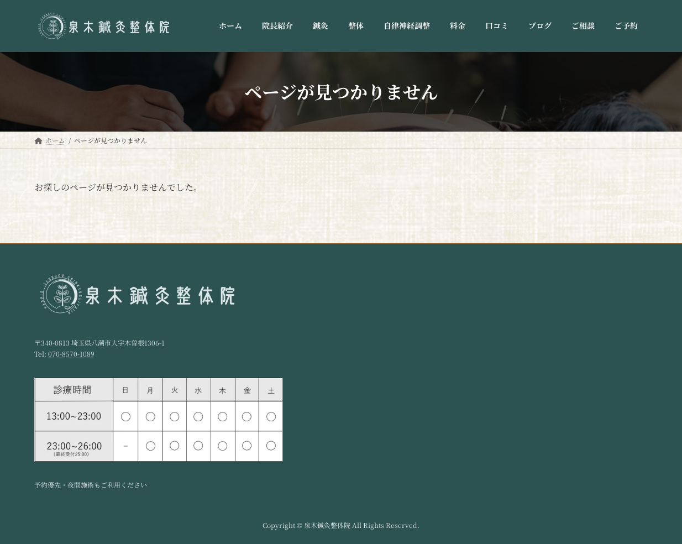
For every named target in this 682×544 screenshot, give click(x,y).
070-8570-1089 (71, 353)
